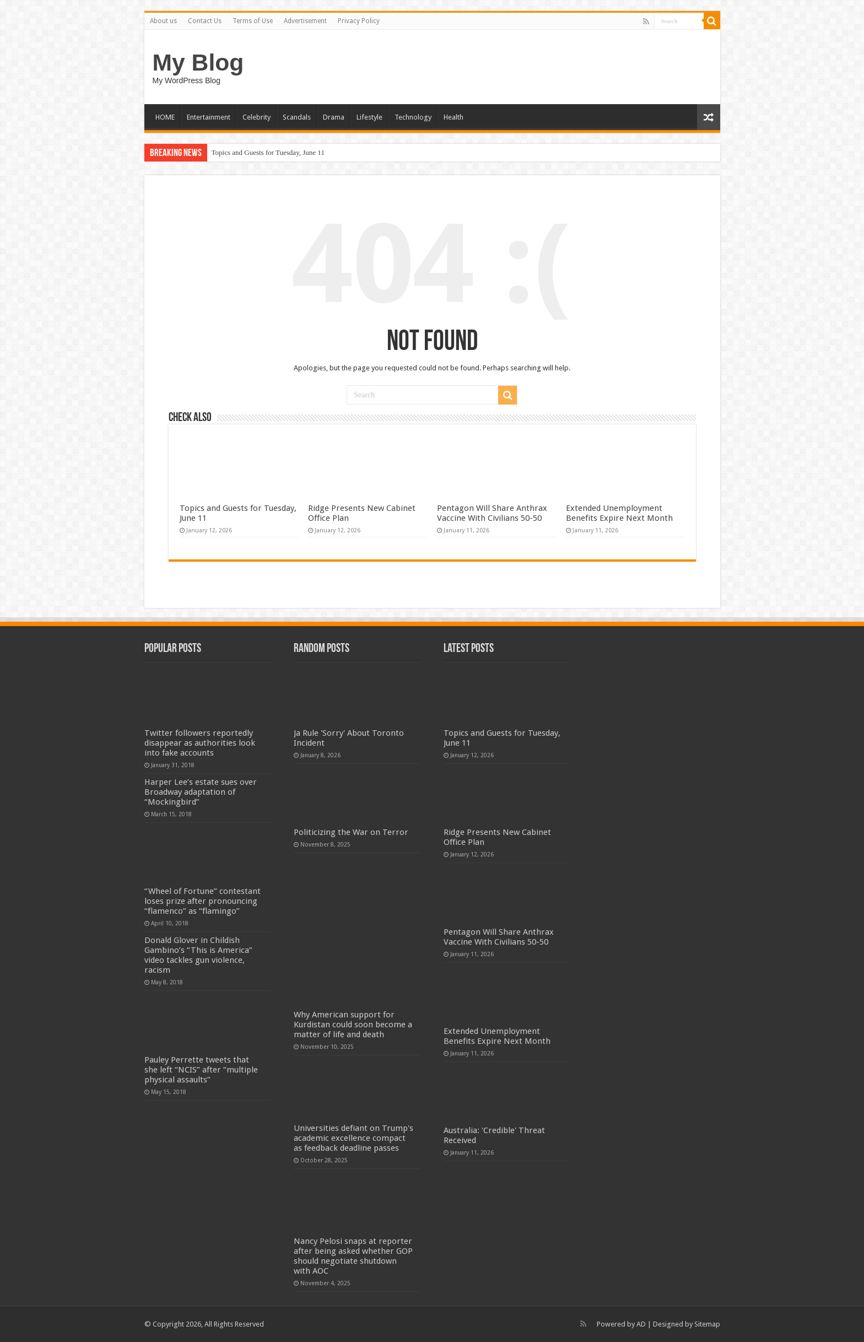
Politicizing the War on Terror (351, 832)
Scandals (297, 117)
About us (163, 21)
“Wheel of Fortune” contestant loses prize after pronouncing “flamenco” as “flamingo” (202, 901)
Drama (333, 117)
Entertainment (208, 117)
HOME (165, 117)
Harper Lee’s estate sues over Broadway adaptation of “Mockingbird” (200, 792)
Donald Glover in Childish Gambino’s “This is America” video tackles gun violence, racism (198, 955)
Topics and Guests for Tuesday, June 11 (268, 152)
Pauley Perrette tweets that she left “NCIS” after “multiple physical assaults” (201, 1070)
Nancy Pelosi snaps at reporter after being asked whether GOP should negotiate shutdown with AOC (353, 1256)
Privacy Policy (359, 21)
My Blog (198, 62)
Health (453, 117)
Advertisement (305, 21)
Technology (413, 117)
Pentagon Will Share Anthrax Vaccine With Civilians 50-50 (492, 513)
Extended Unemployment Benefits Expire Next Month (619, 513)
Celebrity (256, 117)
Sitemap (707, 1324)
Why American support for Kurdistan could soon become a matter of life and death (353, 1024)
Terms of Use (253, 21)
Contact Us (205, 21)
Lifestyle (369, 117)
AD (641, 1324)
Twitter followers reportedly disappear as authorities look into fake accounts (199, 743)
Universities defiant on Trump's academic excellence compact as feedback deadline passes (353, 1138)
